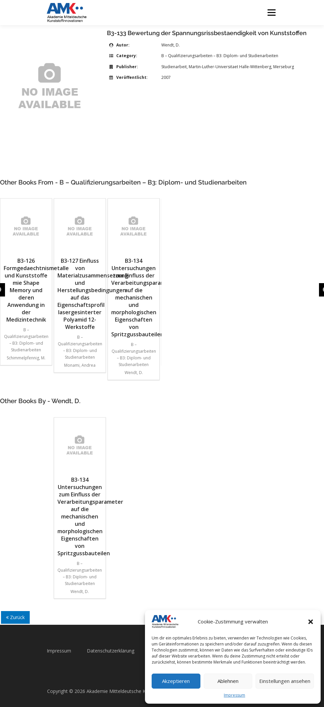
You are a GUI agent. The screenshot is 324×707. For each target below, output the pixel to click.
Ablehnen (227, 681)
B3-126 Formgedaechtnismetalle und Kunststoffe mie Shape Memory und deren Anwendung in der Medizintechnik (26, 262)
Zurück (15, 617)
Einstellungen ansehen (284, 681)
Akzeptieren (176, 681)
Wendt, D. (170, 45)
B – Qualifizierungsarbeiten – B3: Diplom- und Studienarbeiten (219, 55)
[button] (310, 621)
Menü (271, 12)
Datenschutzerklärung (110, 650)
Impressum (234, 695)
